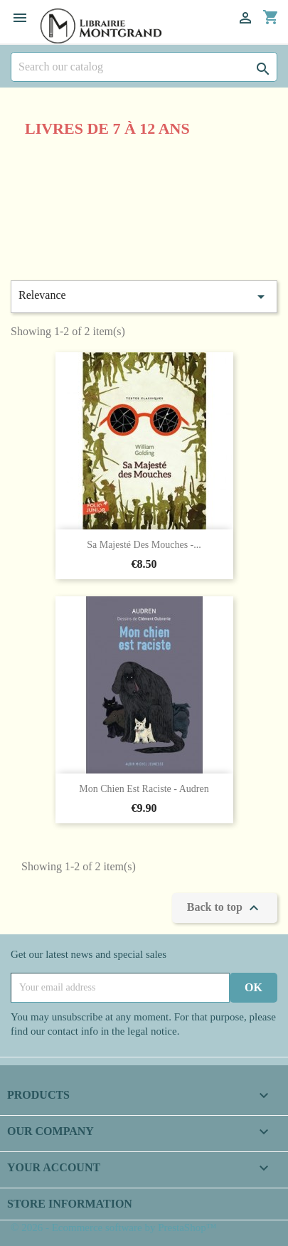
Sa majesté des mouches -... (144, 544)
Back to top (224, 908)
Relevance (144, 296)
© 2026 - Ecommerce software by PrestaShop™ (113, 1227)
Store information (69, 1204)
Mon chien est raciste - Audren (143, 788)
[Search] (144, 67)
